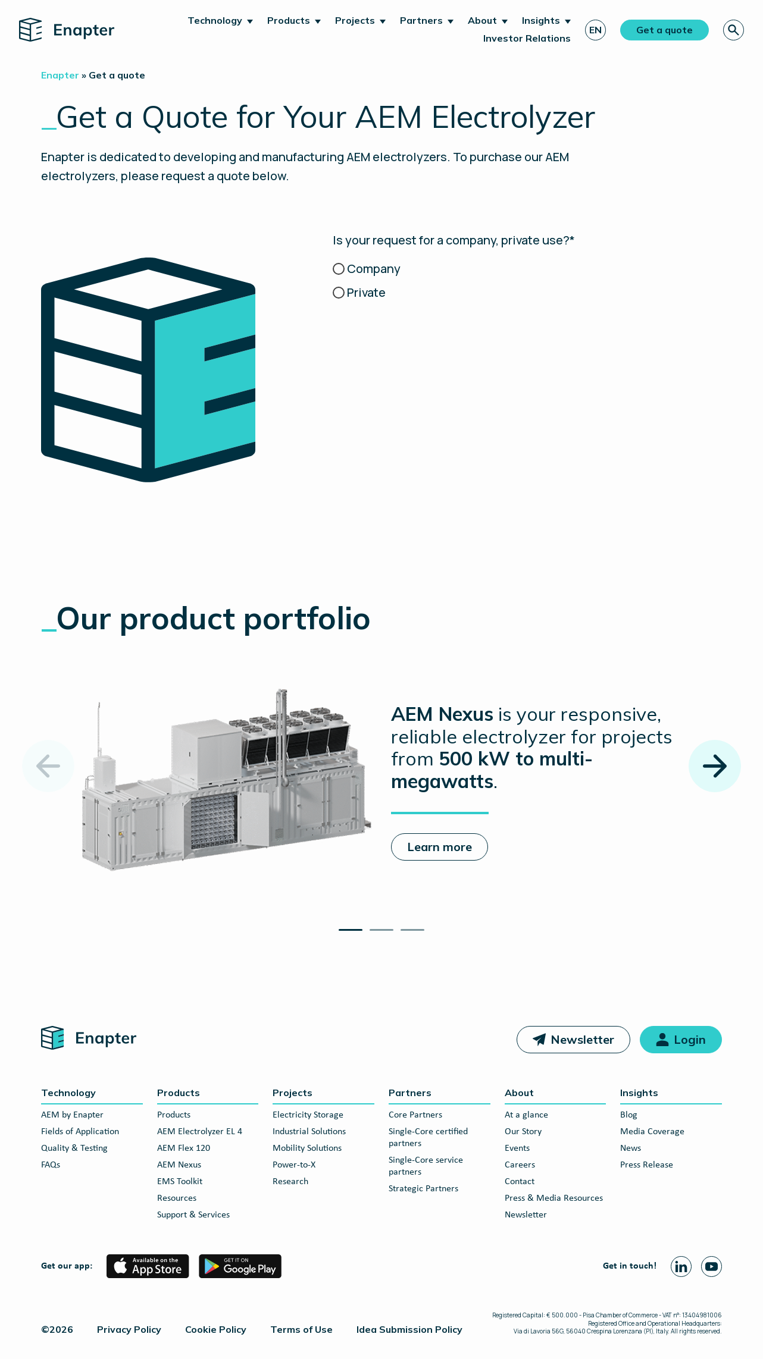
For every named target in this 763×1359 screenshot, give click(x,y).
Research (290, 1182)
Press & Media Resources (554, 1198)
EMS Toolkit (179, 1182)
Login (690, 1039)
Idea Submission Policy (409, 1329)
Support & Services (193, 1215)
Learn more (439, 846)
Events (517, 1148)
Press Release (646, 1165)
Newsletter (582, 1039)
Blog (628, 1115)
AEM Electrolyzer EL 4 (199, 1132)
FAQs (50, 1165)
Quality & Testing (74, 1148)
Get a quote (664, 30)
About (482, 20)
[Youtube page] (711, 1266)
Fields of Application (80, 1132)
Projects (355, 20)
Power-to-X (294, 1165)
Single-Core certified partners (428, 1137)
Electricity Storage (308, 1115)
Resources (176, 1198)
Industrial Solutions (309, 1132)
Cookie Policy (215, 1329)
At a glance (526, 1115)
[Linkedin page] (681, 1266)
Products (288, 20)
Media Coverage (652, 1132)
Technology (214, 20)
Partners (421, 20)
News (630, 1148)
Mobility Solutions (307, 1148)
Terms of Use (301, 1329)
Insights (541, 20)
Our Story (523, 1132)
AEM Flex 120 (183, 1148)
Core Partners (415, 1115)
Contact (519, 1182)
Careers (520, 1165)
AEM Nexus (179, 1165)
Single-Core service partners (426, 1166)
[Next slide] (715, 766)
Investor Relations (527, 38)
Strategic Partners (423, 1189)
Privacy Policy (129, 1329)
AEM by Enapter (72, 1115)
